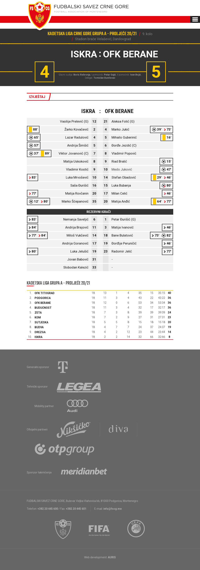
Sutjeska (41, 322)
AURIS (112, 557)
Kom (38, 317)
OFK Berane (43, 302)
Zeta (38, 312)
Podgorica (43, 298)
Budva (39, 327)
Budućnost (43, 307)
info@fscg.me (112, 508)
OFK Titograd (44, 293)
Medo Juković (122, 169)
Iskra (38, 337)
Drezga (40, 332)
